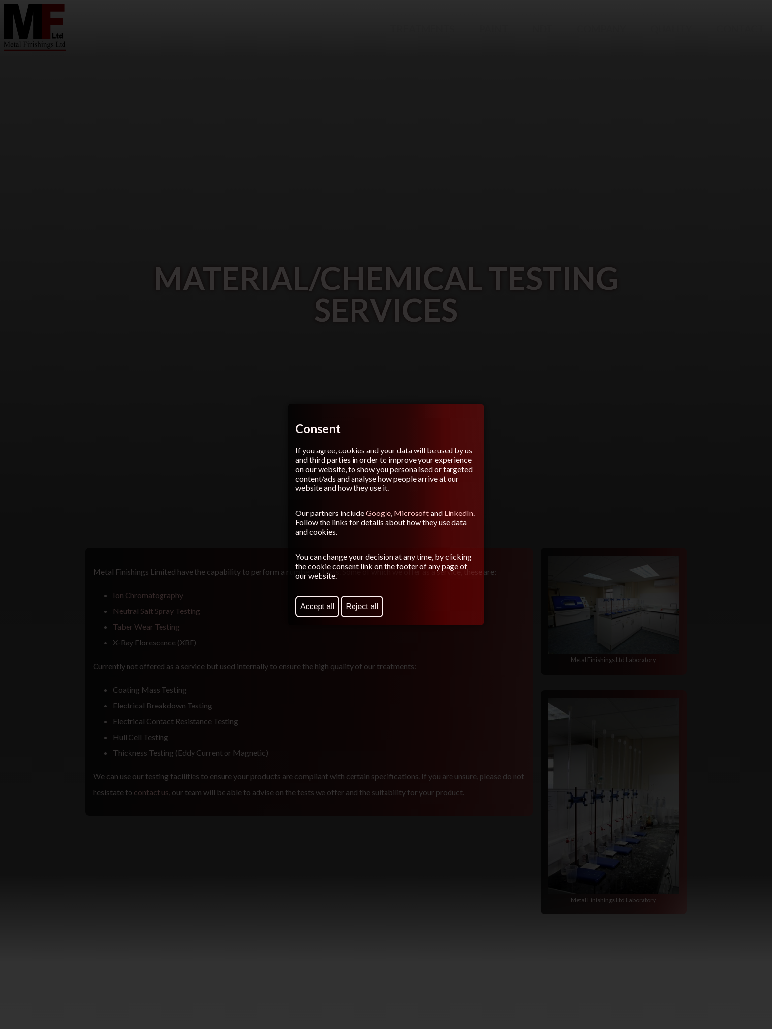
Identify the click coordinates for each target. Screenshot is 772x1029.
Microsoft (411, 512)
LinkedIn (458, 512)
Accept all (317, 606)
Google (378, 512)
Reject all (362, 606)
